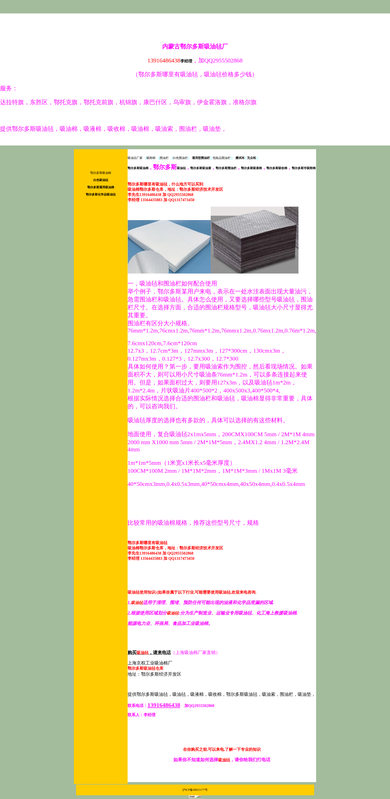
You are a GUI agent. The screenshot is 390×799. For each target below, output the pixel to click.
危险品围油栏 (222, 158)
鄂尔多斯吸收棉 (276, 168)
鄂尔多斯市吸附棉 (304, 168)
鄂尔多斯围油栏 (226, 168)
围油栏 (164, 158)
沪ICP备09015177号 (195, 790)
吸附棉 (150, 158)
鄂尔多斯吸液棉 (251, 168)
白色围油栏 (180, 158)
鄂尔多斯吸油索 (200, 168)
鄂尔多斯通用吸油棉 (100, 187)
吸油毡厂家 (135, 158)
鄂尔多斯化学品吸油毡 (101, 194)
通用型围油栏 (201, 158)
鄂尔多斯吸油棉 (100, 173)
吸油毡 (169, 168)
